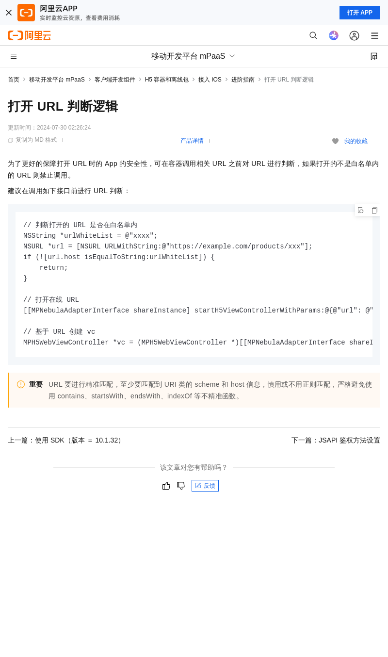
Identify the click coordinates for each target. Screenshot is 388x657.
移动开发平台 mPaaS (57, 79)
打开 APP (359, 12)
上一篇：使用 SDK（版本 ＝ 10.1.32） (66, 440)
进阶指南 (243, 79)
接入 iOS (209, 79)
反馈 (205, 485)
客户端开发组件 (115, 79)
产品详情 (192, 140)
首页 (13, 79)
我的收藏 (356, 141)
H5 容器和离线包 (167, 79)
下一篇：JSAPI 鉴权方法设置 (335, 440)
